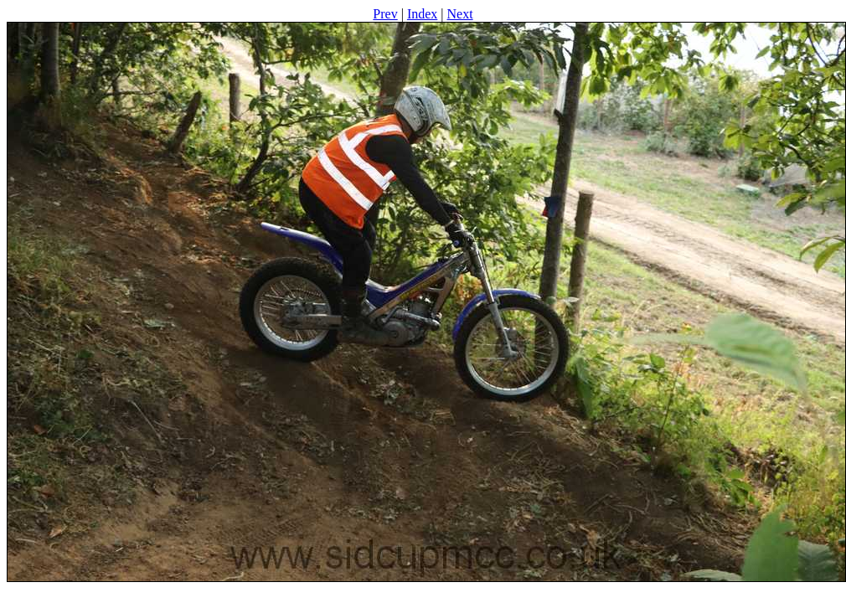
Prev (385, 14)
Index (422, 14)
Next (460, 14)
